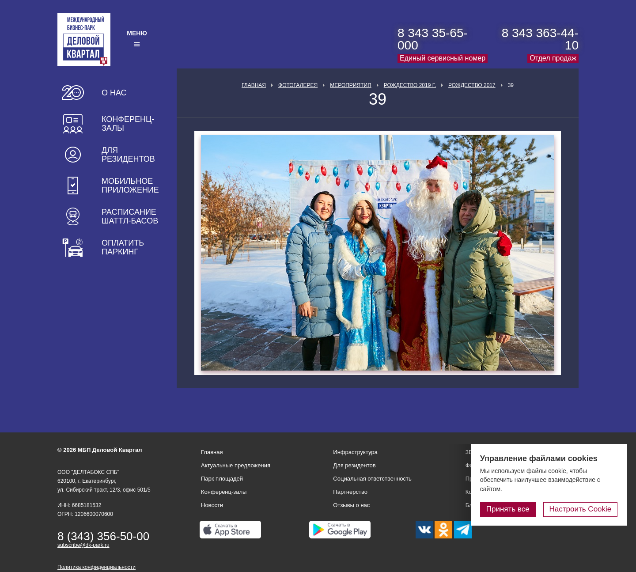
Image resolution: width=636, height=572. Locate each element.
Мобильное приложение (130, 185)
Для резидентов (128, 154)
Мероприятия (350, 85)
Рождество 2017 (472, 85)
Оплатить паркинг (123, 247)
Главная (254, 85)
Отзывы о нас (351, 505)
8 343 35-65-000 (433, 39)
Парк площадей (222, 478)
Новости (212, 505)
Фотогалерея (298, 85)
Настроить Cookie (581, 509)
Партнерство (350, 492)
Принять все (509, 509)
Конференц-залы (128, 124)
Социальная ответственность (372, 478)
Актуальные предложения (235, 465)
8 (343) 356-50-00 (103, 536)
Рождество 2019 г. (410, 85)
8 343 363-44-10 (540, 39)
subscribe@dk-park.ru (83, 545)
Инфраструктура (355, 452)
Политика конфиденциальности (96, 567)
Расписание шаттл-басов (130, 216)
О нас (114, 92)
